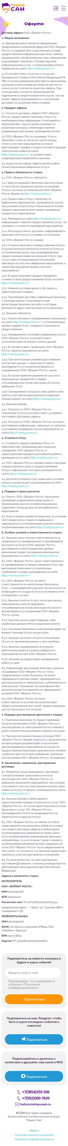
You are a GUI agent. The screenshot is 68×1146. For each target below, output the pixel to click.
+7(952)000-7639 (35, 1098)
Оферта (34, 1130)
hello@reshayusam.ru (35, 1104)
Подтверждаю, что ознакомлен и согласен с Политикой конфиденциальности (31, 984)
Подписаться (34, 999)
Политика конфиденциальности (34, 1139)
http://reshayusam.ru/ (41, 68)
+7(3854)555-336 (35, 1092)
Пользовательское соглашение (34, 1134)
